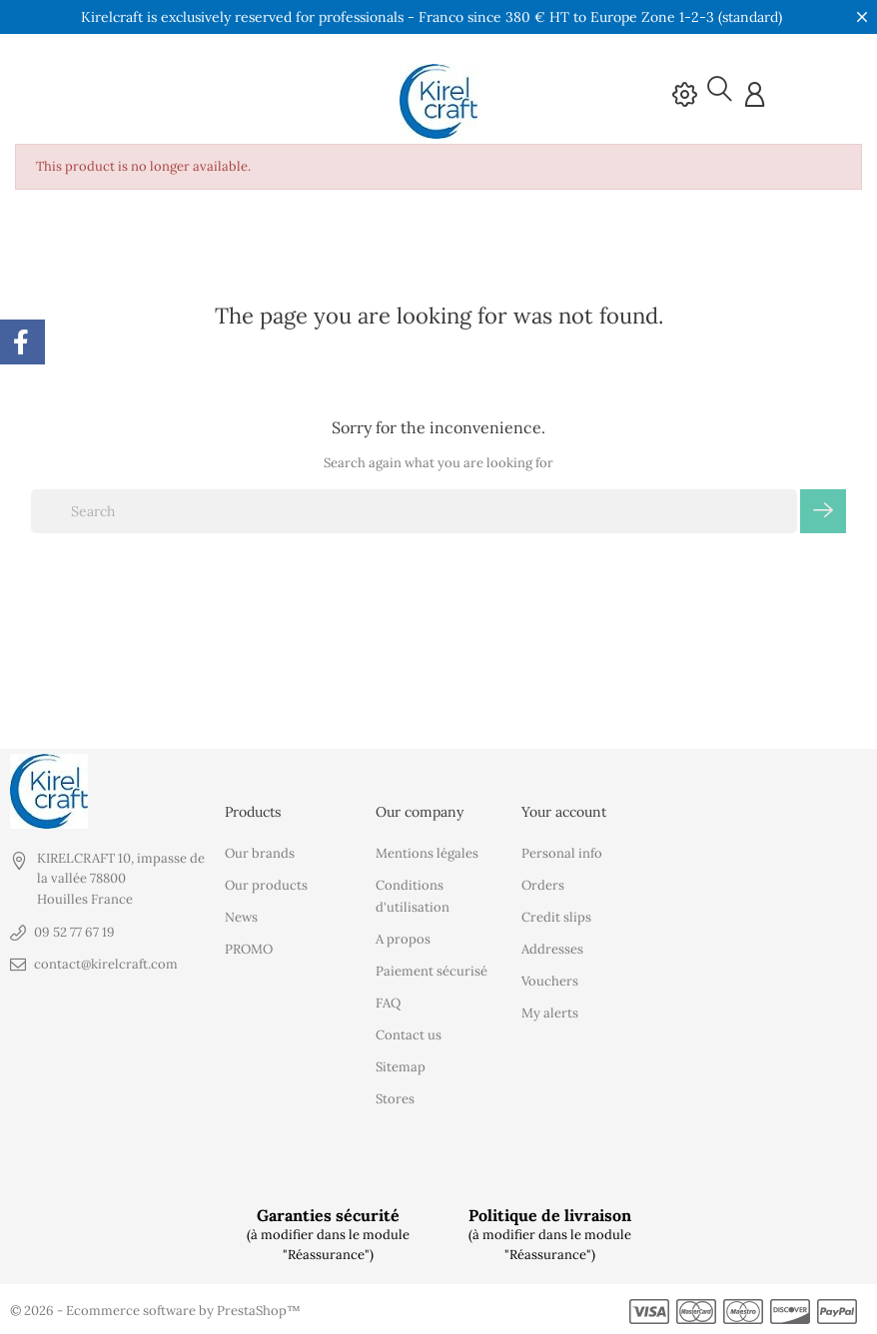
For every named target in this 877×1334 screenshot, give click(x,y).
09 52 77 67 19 (74, 931)
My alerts (549, 1011)
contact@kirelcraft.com (106, 963)
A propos (403, 938)
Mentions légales (427, 852)
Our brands (260, 852)
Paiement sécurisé (431, 970)
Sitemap (401, 1065)
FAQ (388, 1002)
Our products (266, 884)
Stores (395, 1097)
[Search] (414, 510)
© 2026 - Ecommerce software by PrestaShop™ (155, 1309)
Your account (563, 811)
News (241, 916)
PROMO (249, 948)
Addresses (552, 948)
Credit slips (556, 916)
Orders (542, 884)
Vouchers (549, 980)
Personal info (561, 852)
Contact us (408, 1033)
